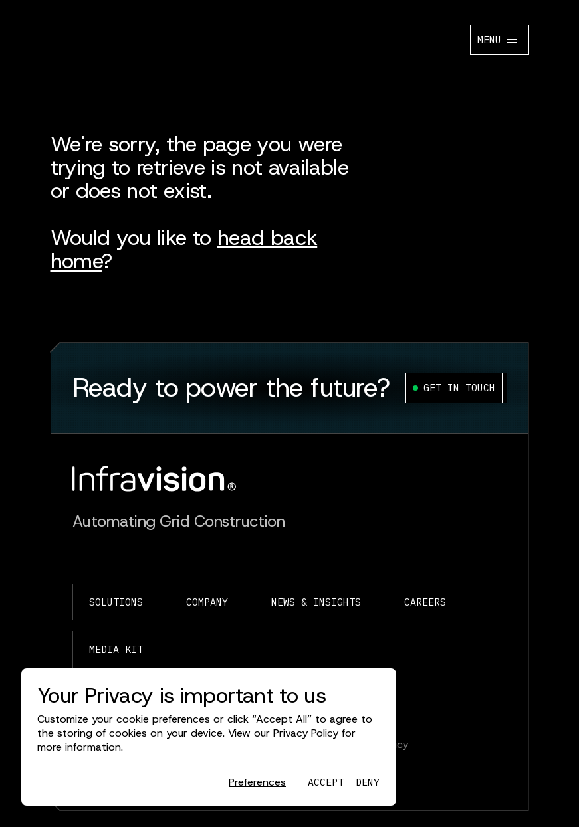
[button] (257, 783)
